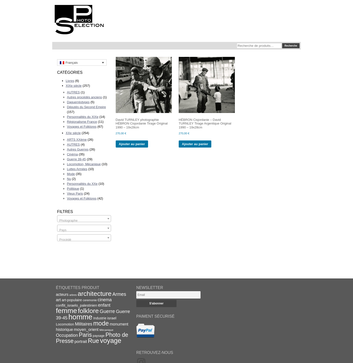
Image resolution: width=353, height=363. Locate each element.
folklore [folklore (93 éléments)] (88, 310)
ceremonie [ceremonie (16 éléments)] (90, 300)
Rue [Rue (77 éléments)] (93, 340)
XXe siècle (73, 133)
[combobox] (84, 218)
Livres (70, 81)
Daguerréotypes (78, 102)
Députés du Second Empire (86, 107)
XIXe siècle (74, 86)
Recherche (291, 45)
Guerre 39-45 (76, 159)
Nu (69, 179)
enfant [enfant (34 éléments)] (104, 305)
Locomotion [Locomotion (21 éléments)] (65, 324)
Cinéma (72, 154)
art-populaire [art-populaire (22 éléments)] (72, 300)
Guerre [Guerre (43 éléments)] (107, 311)
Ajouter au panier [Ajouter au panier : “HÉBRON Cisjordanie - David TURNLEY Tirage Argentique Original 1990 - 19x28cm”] (195, 144)
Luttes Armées (77, 169)
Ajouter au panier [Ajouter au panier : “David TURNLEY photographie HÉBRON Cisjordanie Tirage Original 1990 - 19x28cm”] (132, 144)
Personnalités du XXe (82, 184)
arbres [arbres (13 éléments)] (73, 294)
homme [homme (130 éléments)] (80, 317)
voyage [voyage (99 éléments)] (110, 340)
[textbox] (84, 220)
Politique (73, 188)
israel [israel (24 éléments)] (111, 318)
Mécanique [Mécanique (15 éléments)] (106, 329)
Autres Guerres (77, 149)
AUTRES (73, 92)
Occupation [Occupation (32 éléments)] (67, 335)
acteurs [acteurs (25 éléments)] (62, 294)
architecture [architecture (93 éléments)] (95, 293)
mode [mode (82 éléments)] (101, 323)
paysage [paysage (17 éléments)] (98, 336)
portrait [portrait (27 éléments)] (81, 341)
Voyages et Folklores (82, 126)
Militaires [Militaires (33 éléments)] (83, 324)
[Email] (168, 295)
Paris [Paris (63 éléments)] (85, 335)
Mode (71, 174)
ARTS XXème (77, 139)
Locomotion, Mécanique (84, 164)
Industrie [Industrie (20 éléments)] (99, 318)
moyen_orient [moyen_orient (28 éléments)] (86, 329)
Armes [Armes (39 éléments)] (119, 294)
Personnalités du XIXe (83, 117)
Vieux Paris (75, 193)
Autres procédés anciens (84, 97)
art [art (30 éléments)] (58, 299)
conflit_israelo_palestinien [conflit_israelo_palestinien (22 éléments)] (76, 305)
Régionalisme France (82, 122)
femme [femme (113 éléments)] (66, 310)
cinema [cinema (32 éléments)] (105, 299)
